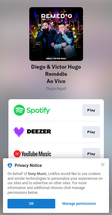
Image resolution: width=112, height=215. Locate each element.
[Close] (103, 164)
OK (31, 204)
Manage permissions (79, 204)
